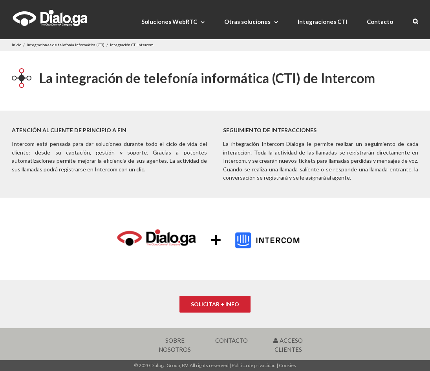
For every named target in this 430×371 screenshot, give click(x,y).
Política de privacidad (254, 365)
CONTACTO (231, 340)
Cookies (287, 365)
